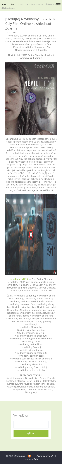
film (12, 4)
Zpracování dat (31, 459)
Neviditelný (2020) (19, 279)
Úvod (4, 4)
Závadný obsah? (44, 456)
